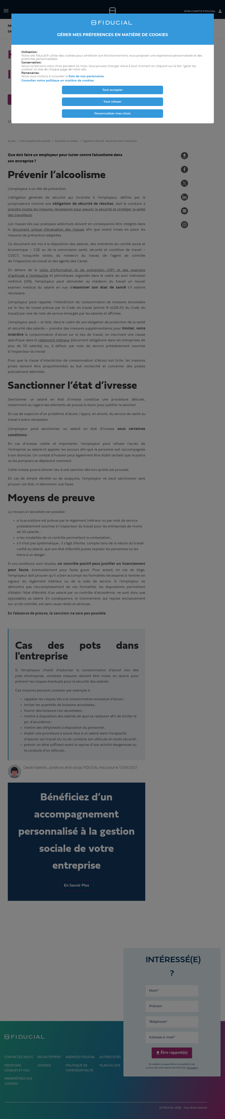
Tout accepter (112, 90)
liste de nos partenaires (86, 76)
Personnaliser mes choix (112, 113)
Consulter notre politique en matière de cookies (57, 80)
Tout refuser (113, 101)
